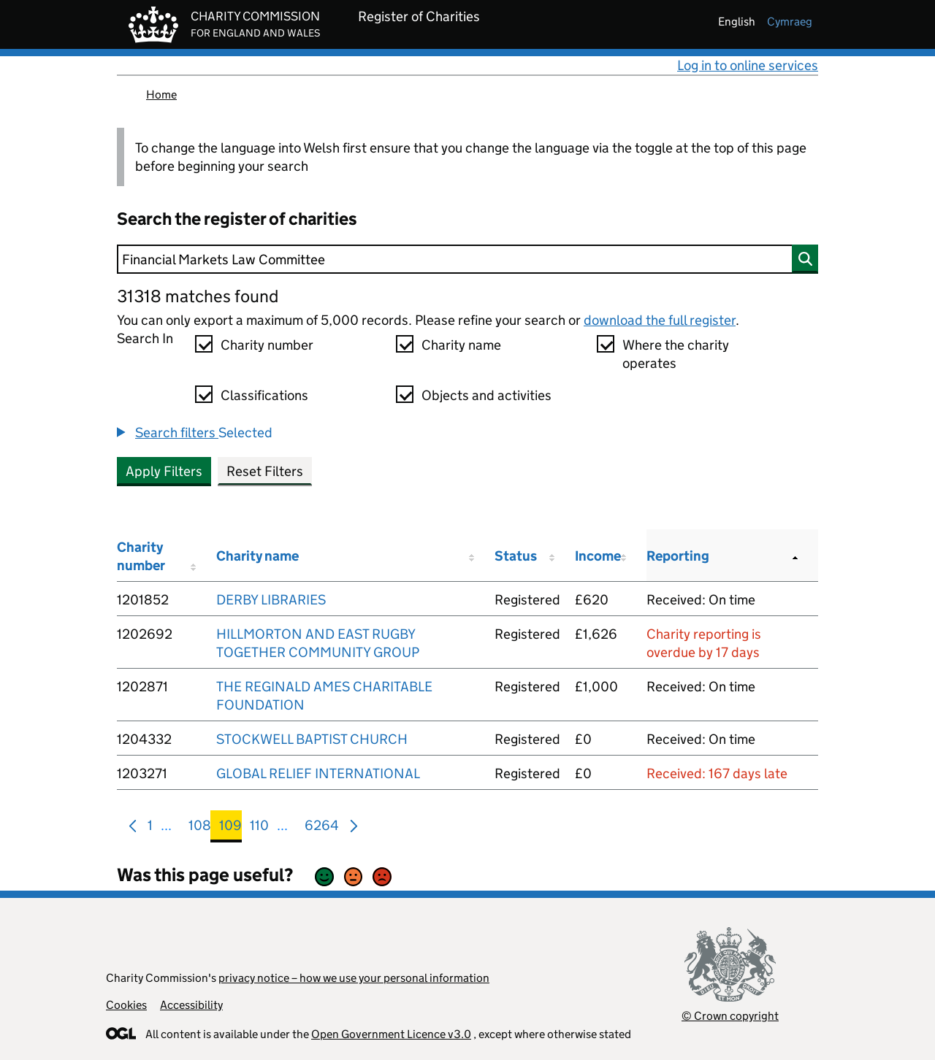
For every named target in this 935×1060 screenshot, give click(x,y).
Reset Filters (264, 471)
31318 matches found (197, 296)
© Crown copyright (730, 1016)
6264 (322, 828)
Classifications (264, 395)
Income (598, 556)
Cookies (126, 1005)
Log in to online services (747, 65)
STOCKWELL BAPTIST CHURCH (312, 739)
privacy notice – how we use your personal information (353, 978)
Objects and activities (486, 395)
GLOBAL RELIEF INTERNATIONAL (318, 773)
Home (161, 94)
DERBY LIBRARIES (271, 599)
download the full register (660, 320)
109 (230, 828)
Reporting (677, 556)
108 (199, 828)
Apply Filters (164, 471)
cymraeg (789, 21)
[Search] (467, 259)
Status (516, 556)
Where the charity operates (675, 354)
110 (259, 828)
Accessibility (191, 1005)
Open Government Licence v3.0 (391, 1034)
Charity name (461, 345)
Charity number (267, 345)
